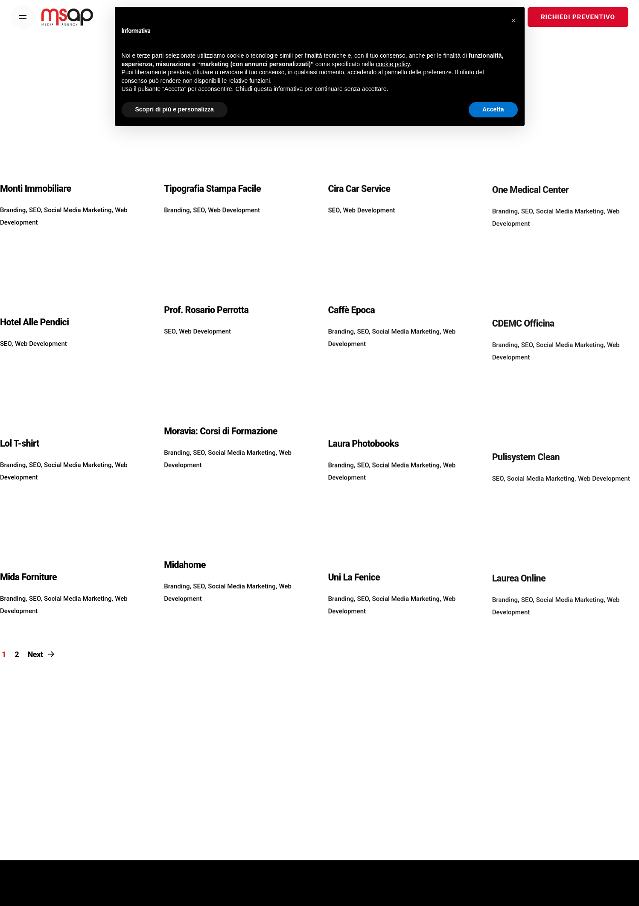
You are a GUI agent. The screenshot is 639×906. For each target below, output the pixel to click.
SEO (35, 222)
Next (41, 654)
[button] (513, 20)
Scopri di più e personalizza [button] (174, 109)
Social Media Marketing (77, 222)
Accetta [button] (493, 109)
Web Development (41, 356)
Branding (13, 222)
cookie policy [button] (392, 64)
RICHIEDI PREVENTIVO (581, 17)
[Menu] (23, 17)
